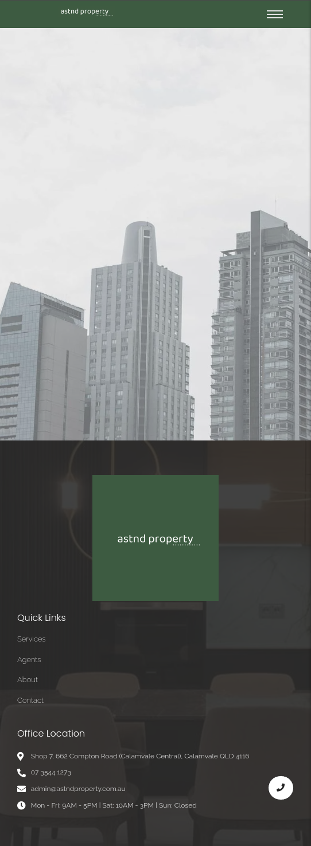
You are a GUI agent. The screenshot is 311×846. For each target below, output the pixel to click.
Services (31, 639)
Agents (29, 659)
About (27, 679)
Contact (30, 700)
